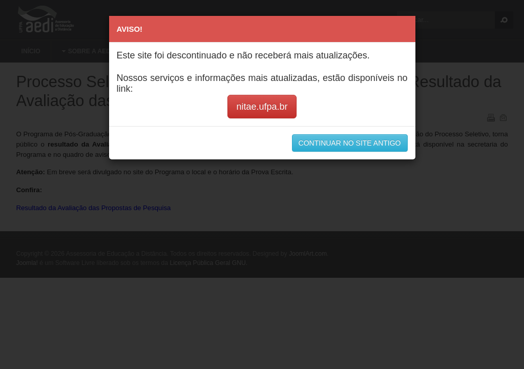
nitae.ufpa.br (261, 106)
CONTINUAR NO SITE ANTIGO (350, 143)
